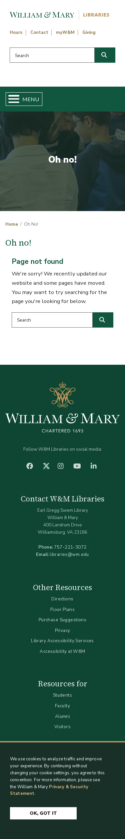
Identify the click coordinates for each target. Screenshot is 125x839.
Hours (16, 33)
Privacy (62, 630)
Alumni (62, 716)
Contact (39, 33)
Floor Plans (62, 609)
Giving (89, 33)
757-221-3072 (70, 547)
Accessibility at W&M (62, 651)
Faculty (62, 706)
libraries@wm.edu (69, 554)
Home (11, 224)
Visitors (62, 727)
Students (62, 695)
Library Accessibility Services (62, 641)
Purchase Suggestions (62, 620)
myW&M (65, 33)
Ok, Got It (43, 813)
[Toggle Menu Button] (11, 99)
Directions (62, 599)
